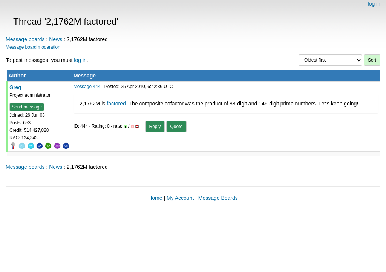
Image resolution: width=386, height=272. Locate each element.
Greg (15, 87)
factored (116, 103)
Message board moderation (33, 47)
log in (374, 4)
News (55, 39)
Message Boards (218, 198)
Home (155, 198)
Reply (155, 126)
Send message (27, 107)
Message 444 (87, 86)
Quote (176, 126)
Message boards (25, 39)
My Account (180, 198)
